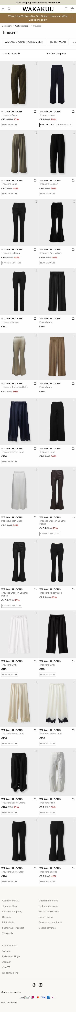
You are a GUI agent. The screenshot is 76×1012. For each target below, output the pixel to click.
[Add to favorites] (35, 64)
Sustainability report (13, 928)
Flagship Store (10, 906)
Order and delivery (48, 906)
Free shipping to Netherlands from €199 (38, 2)
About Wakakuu (10, 900)
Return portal (46, 917)
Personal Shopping (12, 911)
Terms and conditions (50, 922)
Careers (6, 917)
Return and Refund (49, 911)
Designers (7, 26)
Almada (6, 951)
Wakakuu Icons (22, 26)
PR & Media (8, 922)
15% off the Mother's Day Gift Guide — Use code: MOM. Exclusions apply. (38, 18)
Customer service (48, 900)
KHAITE (6, 967)
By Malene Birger (11, 956)
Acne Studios (9, 945)
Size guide (7, 933)
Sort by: (60, 54)
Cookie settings (47, 928)
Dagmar (6, 962)
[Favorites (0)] (66, 9)
